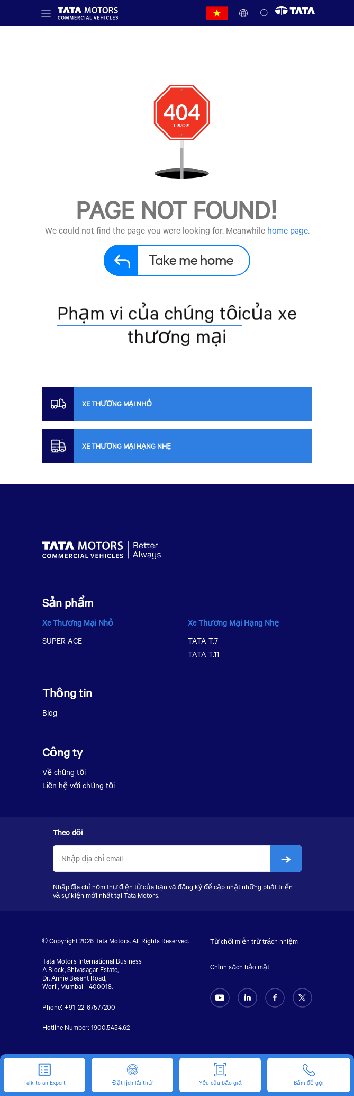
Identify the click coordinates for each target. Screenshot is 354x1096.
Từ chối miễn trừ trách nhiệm (254, 941)
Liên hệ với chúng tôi (78, 785)
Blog (49, 713)
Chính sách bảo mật (240, 967)
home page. (288, 230)
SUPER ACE (62, 641)
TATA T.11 (203, 654)
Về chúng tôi (64, 772)
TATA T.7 (203, 641)
